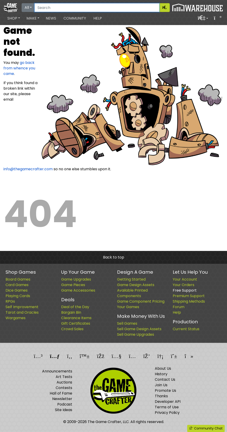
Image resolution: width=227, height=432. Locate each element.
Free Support (185, 290)
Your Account (185, 279)
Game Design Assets (135, 284)
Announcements (57, 371)
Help (97, 18)
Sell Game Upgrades (135, 334)
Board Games (18, 279)
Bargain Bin (71, 312)
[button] (14, 18)
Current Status (186, 329)
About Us (163, 368)
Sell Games (127, 323)
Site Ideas (63, 409)
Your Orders (183, 284)
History (161, 374)
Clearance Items (76, 318)
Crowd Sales (72, 329)
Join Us (161, 385)
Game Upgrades (76, 279)
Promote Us (165, 390)
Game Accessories (78, 290)
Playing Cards (18, 295)
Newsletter (62, 398)
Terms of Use (167, 407)
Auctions (64, 382)
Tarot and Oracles (22, 312)
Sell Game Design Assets (139, 329)
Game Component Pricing (140, 301)
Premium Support (189, 295)
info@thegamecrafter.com (28, 169)
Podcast (64, 404)
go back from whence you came (19, 68)
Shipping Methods (189, 301)
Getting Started (131, 279)
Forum (178, 307)
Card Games (17, 284)
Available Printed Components (132, 293)
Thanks (161, 396)
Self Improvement (22, 307)
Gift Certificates (75, 323)
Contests (64, 387)
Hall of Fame (61, 393)
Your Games (128, 307)
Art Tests (64, 376)
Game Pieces (73, 284)
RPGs (10, 301)
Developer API (168, 401)
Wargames (16, 318)
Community (74, 18)
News (51, 18)
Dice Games (17, 290)
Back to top (113, 257)
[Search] (96, 7)
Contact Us (165, 379)
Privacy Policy (167, 412)
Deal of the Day (75, 307)
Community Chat (206, 428)
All (27, 7)
